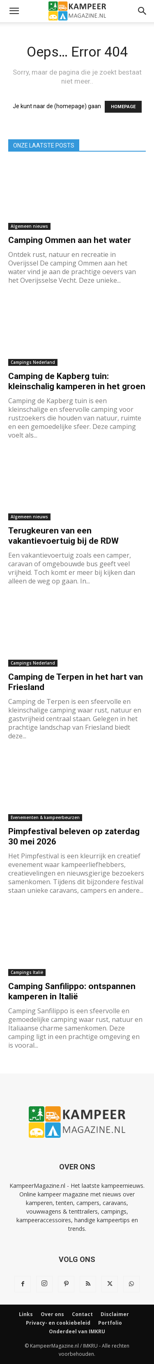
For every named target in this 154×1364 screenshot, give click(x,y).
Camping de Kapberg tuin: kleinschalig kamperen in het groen (76, 381)
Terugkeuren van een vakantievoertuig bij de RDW (63, 536)
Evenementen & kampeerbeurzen (45, 817)
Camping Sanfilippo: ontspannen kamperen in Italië (72, 991)
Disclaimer (115, 1314)
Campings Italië (27, 972)
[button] (14, 11)
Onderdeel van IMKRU (77, 1331)
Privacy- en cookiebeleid (58, 1322)
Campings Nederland (33, 362)
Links (26, 1314)
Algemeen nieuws (29, 226)
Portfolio (110, 1322)
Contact (82, 1314)
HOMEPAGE (123, 106)
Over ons (52, 1314)
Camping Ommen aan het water (69, 240)
